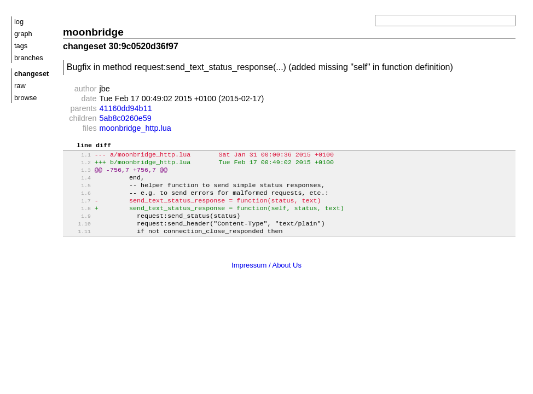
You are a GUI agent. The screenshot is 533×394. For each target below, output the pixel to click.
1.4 (78, 183)
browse (25, 98)
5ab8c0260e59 (126, 118)
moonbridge (93, 32)
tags (20, 46)
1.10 (78, 236)
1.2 (78, 166)
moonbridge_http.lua (135, 128)
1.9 (78, 227)
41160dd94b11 (126, 108)
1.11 (78, 244)
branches (28, 58)
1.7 (78, 209)
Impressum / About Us (266, 278)
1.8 (78, 218)
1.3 (78, 174)
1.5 (78, 192)
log (19, 22)
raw (20, 86)
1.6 (78, 201)
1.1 (78, 157)
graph (23, 34)
